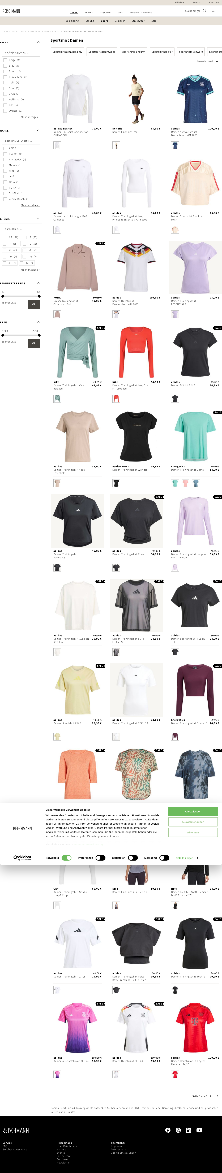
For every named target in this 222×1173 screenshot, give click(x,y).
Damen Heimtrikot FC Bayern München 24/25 (188, 1062)
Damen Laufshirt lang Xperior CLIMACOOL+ (70, 133)
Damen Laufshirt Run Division (129, 892)
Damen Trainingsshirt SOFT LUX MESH (128, 640)
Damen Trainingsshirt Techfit (188, 977)
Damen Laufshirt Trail (125, 132)
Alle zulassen (193, 1119)
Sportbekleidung (31, 31)
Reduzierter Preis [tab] (12, 283)
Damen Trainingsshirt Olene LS (189, 723)
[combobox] (194, 11)
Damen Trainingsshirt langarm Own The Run (189, 555)
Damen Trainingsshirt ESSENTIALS (183, 302)
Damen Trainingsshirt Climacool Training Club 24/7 (188, 809)
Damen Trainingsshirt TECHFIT (130, 723)
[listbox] (77, 146)
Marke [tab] (4, 131)
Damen (6, 31)
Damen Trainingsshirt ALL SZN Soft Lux (71, 640)
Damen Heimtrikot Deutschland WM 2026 (125, 302)
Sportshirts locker (162, 52)
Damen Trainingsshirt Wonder (129, 470)
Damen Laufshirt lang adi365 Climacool (70, 218)
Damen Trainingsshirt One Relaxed (68, 387)
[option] (57, 145)
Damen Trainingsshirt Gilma (187, 470)
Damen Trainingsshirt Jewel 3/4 (69, 809)
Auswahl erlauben (193, 1130)
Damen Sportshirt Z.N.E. (67, 723)
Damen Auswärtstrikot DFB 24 (71, 1061)
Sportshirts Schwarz (191, 52)
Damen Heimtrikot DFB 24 (127, 1061)
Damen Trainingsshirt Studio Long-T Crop (70, 893)
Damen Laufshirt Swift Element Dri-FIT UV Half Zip (189, 893)
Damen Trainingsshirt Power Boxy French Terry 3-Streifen (129, 978)
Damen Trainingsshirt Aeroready (66, 555)
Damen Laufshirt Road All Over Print (130, 809)
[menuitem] (73, 13)
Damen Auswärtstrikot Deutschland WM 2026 (184, 133)
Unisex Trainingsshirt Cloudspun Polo (65, 302)
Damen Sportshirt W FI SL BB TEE (188, 640)
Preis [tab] (3, 322)
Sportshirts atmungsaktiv (67, 52)
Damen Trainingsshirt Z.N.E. (69, 977)
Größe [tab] (5, 219)
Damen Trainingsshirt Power (129, 554)
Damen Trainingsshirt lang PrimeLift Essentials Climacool (130, 218)
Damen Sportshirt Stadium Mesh (187, 218)
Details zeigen (184, 1166)
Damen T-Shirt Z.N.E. (183, 385)
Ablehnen (193, 1140)
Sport (15, 31)
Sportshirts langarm (133, 52)
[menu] (111, 13)
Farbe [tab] (4, 42)
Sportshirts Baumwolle (101, 52)
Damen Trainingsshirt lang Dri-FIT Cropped (130, 387)
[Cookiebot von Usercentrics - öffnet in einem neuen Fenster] (22, 1166)
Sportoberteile (53, 31)
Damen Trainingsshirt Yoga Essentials (69, 471)
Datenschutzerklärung (88, 1152)
